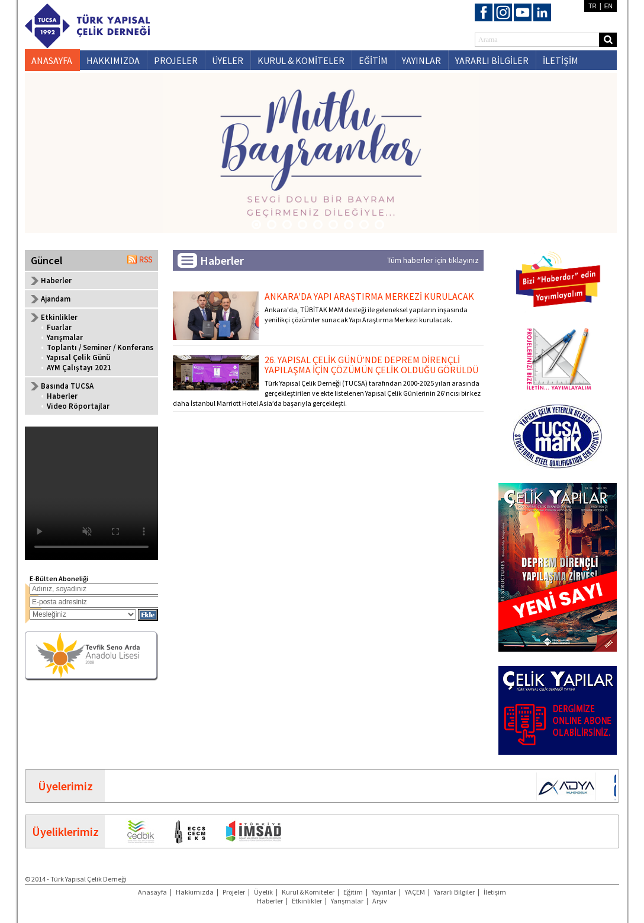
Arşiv (379, 900)
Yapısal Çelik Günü (78, 357)
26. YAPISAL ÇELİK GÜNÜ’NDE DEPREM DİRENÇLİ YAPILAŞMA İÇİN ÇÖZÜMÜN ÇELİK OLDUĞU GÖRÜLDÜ (371, 365)
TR (592, 6)
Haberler (56, 280)
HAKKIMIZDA (113, 60)
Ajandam (55, 299)
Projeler (234, 891)
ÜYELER (227, 60)
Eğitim (353, 891)
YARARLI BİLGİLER (492, 60)
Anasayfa (152, 891)
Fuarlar (59, 327)
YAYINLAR (421, 60)
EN (608, 6)
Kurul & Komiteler (308, 891)
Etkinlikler (307, 900)
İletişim (495, 891)
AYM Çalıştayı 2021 (79, 368)
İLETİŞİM (560, 60)
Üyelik (263, 891)
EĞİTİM (373, 60)
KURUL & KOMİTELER (300, 60)
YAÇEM (415, 891)
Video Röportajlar (78, 406)
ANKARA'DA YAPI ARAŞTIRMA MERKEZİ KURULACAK (369, 296)
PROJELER (176, 60)
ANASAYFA (51, 60)
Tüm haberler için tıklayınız (433, 260)
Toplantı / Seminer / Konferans (100, 347)
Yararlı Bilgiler (454, 891)
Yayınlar (384, 891)
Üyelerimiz (65, 785)
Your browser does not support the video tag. (91, 493)
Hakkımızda (195, 891)
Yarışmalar (65, 337)
